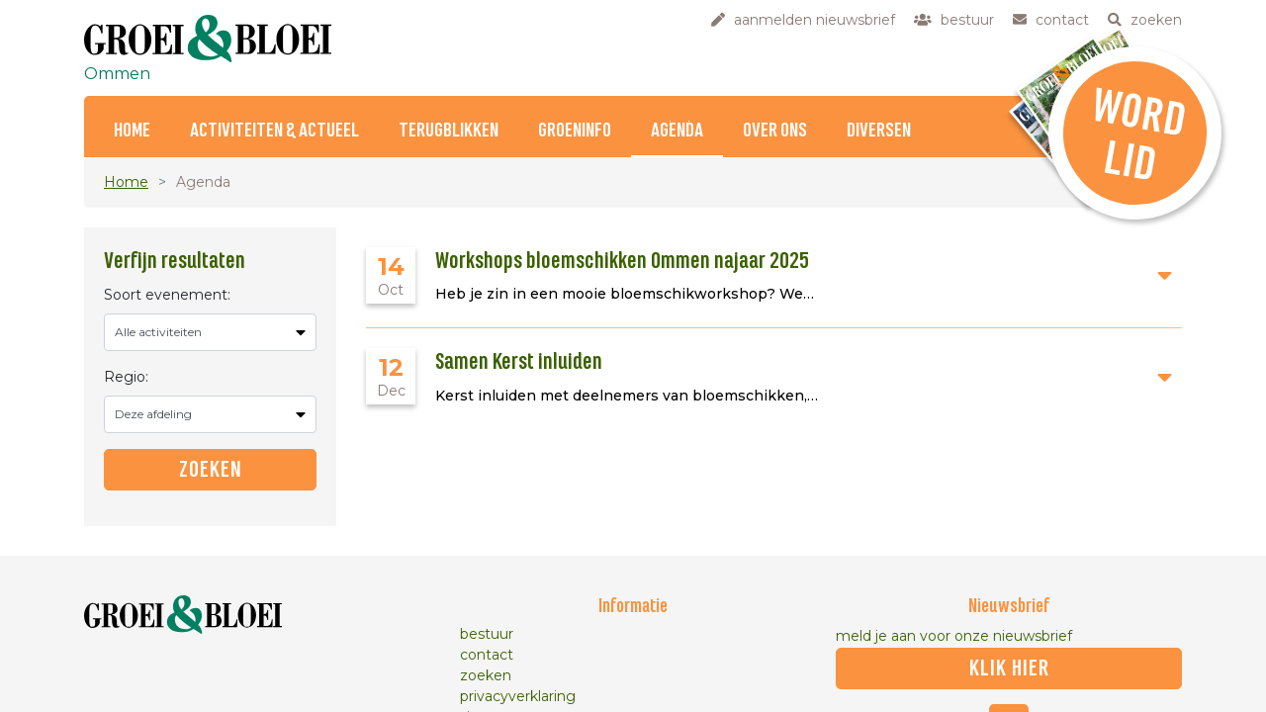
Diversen (879, 131)
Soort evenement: (167, 295)
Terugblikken (448, 131)
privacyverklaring (518, 696)
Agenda (677, 131)
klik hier (1009, 668)
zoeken (485, 675)
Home (132, 131)
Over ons (775, 131)
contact (486, 655)
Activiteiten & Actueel (274, 131)
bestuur (486, 634)
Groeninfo (574, 131)
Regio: (126, 377)
